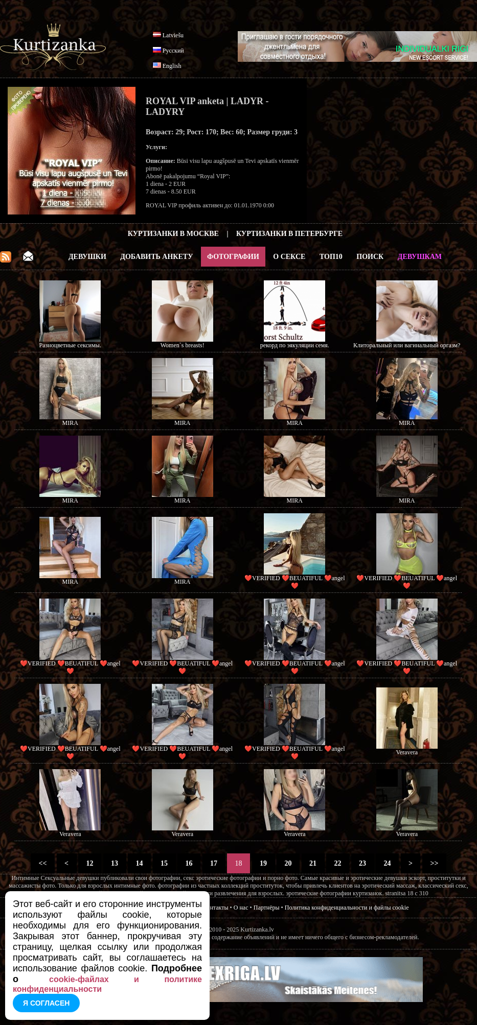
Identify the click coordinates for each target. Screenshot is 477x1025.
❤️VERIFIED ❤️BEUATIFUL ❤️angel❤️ (294, 582)
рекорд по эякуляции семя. (294, 345)
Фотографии (233, 256)
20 (288, 863)
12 (89, 863)
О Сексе (289, 256)
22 (337, 863)
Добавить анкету (156, 256)
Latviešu (173, 35)
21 (313, 863)
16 (189, 863)
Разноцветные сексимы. (70, 345)
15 (164, 863)
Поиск (369, 256)
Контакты (216, 907)
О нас (241, 907)
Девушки (87, 256)
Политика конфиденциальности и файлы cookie (347, 907)
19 (263, 863)
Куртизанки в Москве (173, 233)
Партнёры (267, 907)
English (172, 65)
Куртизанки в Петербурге (289, 233)
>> (434, 863)
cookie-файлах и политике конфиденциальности (107, 984)
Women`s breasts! (183, 345)
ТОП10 (331, 256)
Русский (173, 50)
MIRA (70, 422)
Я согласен (46, 1003)
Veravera (407, 752)
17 (214, 863)
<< (43, 863)
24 (387, 863)
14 (139, 863)
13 (114, 863)
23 (362, 863)
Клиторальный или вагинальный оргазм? (406, 345)
